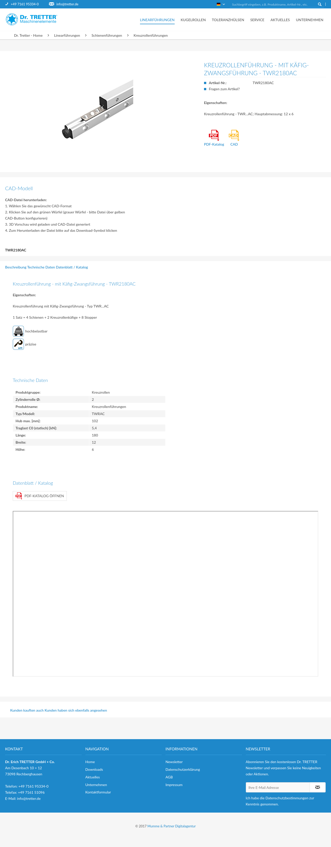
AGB (169, 777)
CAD (234, 138)
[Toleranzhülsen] (228, 19)
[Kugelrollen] (193, 19)
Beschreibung (16, 267)
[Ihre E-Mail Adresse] (278, 787)
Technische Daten (41, 267)
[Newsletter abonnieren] (318, 787)
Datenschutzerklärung (183, 769)
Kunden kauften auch (27, 710)
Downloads (94, 769)
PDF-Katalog (214, 138)
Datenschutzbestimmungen (286, 798)
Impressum (174, 784)
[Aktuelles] (280, 19)
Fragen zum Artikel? (224, 89)
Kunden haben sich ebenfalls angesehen (76, 710)
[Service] (257, 19)
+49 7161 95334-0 (25, 4)
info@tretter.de (67, 4)
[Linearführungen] (157, 19)
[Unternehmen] (308, 19)
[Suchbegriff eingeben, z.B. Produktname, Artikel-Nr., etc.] (277, 4)
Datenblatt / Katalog (72, 267)
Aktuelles (92, 777)
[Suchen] (319, 4)
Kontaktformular (98, 792)
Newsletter (174, 762)
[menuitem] (27, 4)
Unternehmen (96, 784)
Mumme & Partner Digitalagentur (171, 826)
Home (90, 762)
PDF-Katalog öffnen (40, 495)
